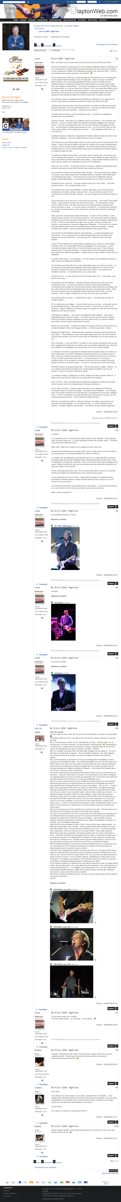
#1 (117, 58)
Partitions (92, 20)
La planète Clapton (71, 26)
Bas (38, 46)
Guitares (82, 20)
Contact (103, 20)
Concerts (40, 28)
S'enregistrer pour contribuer (107, 44)
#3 (117, 511)
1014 (44, 85)
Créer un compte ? (111, 2)
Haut (38, 1162)
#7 (117, 1012)
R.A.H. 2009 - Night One (49, 31)
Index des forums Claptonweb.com (49, 26)
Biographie (42, 20)
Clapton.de (6, 145)
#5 (117, 658)
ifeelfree (38, 1050)
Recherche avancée (110, 1173)
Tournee (32, 20)
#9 (117, 1087)
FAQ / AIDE (6, 1196)
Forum (23, 20)
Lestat (37, 59)
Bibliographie (70, 20)
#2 (117, 430)
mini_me (38, 728)
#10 (116, 1126)
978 (44, 1077)
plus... (4, 112)
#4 (117, 587)
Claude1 (38, 1088)
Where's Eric (6, 142)
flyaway (38, 1126)
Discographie (55, 20)
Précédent (48, 46)
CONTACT (6, 1191)
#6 (117, 728)
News (16, 20)
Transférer (42, 427)
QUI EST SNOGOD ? (9, 1193)
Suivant (59, 46)
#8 (117, 1050)
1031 (44, 1149)
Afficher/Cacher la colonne (2, 20)
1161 (44, 1111)
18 (44, 749)
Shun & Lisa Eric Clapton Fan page (14, 147)
